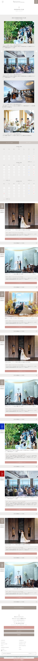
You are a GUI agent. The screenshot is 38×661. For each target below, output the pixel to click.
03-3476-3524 (20, 623)
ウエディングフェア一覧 (19, 627)
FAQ (20, 647)
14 (33, 169)
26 (33, 193)
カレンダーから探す (9, 142)
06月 (30, 161)
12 (33, 188)
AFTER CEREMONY (19, 653)
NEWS (20, 649)
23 (28, 156)
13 (28, 169)
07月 (30, 180)
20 (28, 172)
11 (28, 188)
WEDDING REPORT (5, 647)
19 (33, 190)
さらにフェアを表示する (19, 607)
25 (28, 193)
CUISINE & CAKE (22, 642)
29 (4, 177)
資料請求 (19, 634)
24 (33, 156)
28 (33, 174)
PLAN (2, 645)
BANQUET (3, 642)
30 (28, 158)
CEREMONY (21, 640)
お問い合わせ (19, 631)
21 (33, 172)
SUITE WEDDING (22, 645)
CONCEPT (3, 640)
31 (33, 158)
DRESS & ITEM (4, 643)
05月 (8, 180)
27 (28, 174)
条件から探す (28, 142)
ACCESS (2, 649)
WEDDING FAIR (22, 643)
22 (4, 174)
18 (4, 156)
